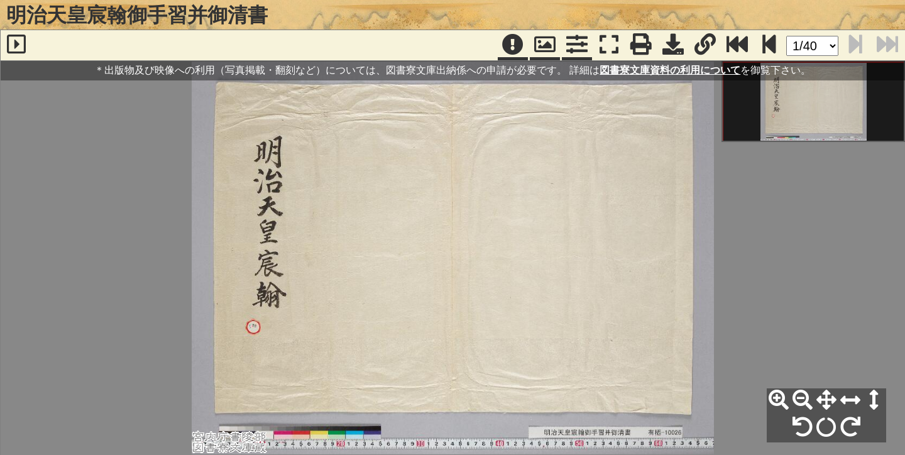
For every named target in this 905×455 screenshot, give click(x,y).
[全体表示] (826, 400)
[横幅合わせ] (850, 400)
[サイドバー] (16, 45)
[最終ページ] (737, 45)
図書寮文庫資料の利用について (670, 70)
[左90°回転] (802, 427)
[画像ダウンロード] (673, 45)
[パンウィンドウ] (545, 45)
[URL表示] (705, 45)
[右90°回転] (850, 427)
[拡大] (779, 400)
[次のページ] (769, 45)
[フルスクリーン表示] (609, 45)
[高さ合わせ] (874, 400)
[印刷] (641, 45)
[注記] (513, 45)
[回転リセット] (826, 427)
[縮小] (802, 400)
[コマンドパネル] (577, 45)
